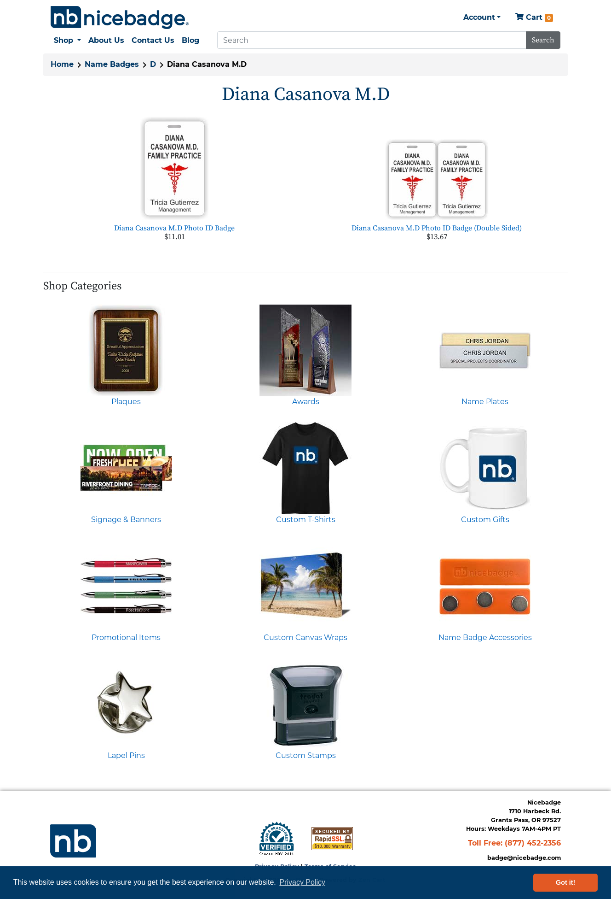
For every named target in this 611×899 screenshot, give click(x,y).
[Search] (371, 40)
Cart (534, 18)
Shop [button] (64, 40)
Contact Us (153, 40)
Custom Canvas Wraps (305, 637)
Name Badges (112, 64)
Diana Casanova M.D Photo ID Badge (174, 228)
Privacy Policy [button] (302, 882)
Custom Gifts (485, 519)
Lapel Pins (126, 755)
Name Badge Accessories (485, 637)
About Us (106, 40)
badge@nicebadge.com (524, 857)
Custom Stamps (306, 755)
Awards (305, 401)
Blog (190, 40)
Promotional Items (126, 637)
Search (543, 40)
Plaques (126, 401)
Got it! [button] (565, 882)
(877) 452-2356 (533, 843)
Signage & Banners (126, 519)
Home (62, 64)
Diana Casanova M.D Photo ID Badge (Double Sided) (437, 228)
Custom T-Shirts (305, 519)
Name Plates (484, 401)
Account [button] (479, 17)
